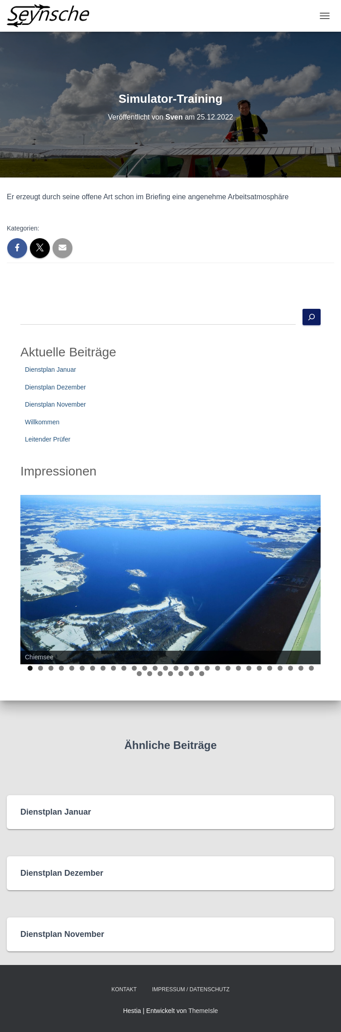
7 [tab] (92, 668)
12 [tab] (145, 668)
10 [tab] (124, 668)
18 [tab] (207, 668)
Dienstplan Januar (50, 369)
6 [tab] (82, 668)
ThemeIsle (203, 1010)
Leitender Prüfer (47, 439)
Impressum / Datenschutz (191, 989)
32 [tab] (171, 673)
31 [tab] (160, 673)
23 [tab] (259, 668)
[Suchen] (312, 317)
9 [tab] (113, 668)
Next (309, 577)
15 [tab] (176, 668)
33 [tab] (181, 673)
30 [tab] (150, 673)
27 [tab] (301, 668)
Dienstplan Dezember (55, 387)
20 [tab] (228, 668)
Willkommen (42, 422)
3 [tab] (50, 668)
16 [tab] (186, 668)
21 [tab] (238, 668)
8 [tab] (103, 668)
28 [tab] (311, 668)
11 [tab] (134, 668)
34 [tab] (192, 673)
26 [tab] (290, 668)
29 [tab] (140, 673)
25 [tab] (280, 668)
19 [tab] (218, 668)
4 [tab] (61, 668)
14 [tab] (165, 668)
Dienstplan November (55, 404)
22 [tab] (249, 668)
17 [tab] (197, 668)
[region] (170, 579)
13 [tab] (155, 668)
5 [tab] (71, 668)
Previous (31, 577)
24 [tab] (270, 668)
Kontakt (124, 989)
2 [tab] (40, 668)
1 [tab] (30, 668)
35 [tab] (202, 673)
